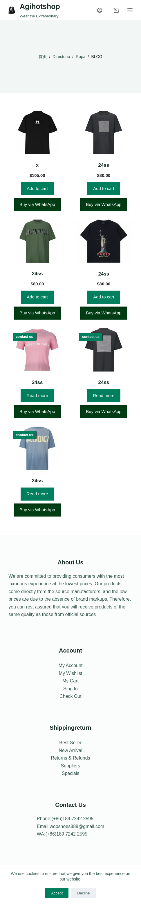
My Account (71, 665)
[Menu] (130, 10)
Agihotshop (40, 6)
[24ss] (104, 132)
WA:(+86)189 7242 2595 (62, 833)
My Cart (70, 680)
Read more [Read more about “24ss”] (37, 395)
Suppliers (70, 765)
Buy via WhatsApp (37, 204)
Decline (83, 893)
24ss (103, 165)
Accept (57, 893)
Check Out (70, 696)
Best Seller (70, 742)
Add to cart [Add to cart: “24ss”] (103, 188)
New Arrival (70, 750)
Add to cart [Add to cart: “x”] (37, 188)
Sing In (70, 688)
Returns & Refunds (70, 758)
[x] (37, 132)
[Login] (99, 10)
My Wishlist (70, 673)
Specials (70, 773)
